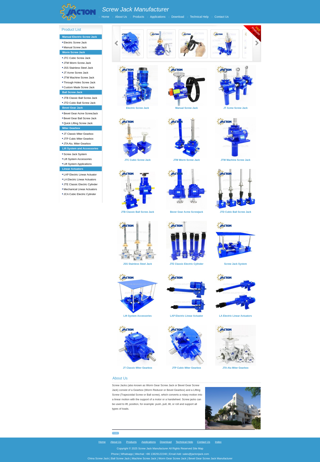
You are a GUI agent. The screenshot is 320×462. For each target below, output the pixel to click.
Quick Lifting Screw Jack (78, 123)
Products (138, 16)
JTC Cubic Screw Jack (77, 58)
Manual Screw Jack (75, 47)
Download (177, 16)
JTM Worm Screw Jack (77, 62)
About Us (121, 16)
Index (218, 441)
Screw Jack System (75, 154)
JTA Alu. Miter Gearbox (77, 143)
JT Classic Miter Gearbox (78, 133)
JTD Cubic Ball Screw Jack (80, 102)
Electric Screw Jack (75, 42)
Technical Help (199, 16)
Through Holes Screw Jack (79, 82)
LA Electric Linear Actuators (80, 179)
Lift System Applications (78, 163)
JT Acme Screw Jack (76, 72)
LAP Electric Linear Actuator (80, 174)
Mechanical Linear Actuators (80, 189)
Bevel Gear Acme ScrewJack (81, 113)
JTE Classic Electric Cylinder (81, 184)
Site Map (198, 448)
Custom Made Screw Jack (79, 87)
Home (105, 16)
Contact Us (221, 16)
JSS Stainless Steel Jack (78, 67)
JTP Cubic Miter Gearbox (78, 138)
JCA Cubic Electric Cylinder (80, 194)
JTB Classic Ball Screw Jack (80, 97)
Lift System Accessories (78, 159)
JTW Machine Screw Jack (79, 77)
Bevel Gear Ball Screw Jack (80, 118)
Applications (158, 16)
